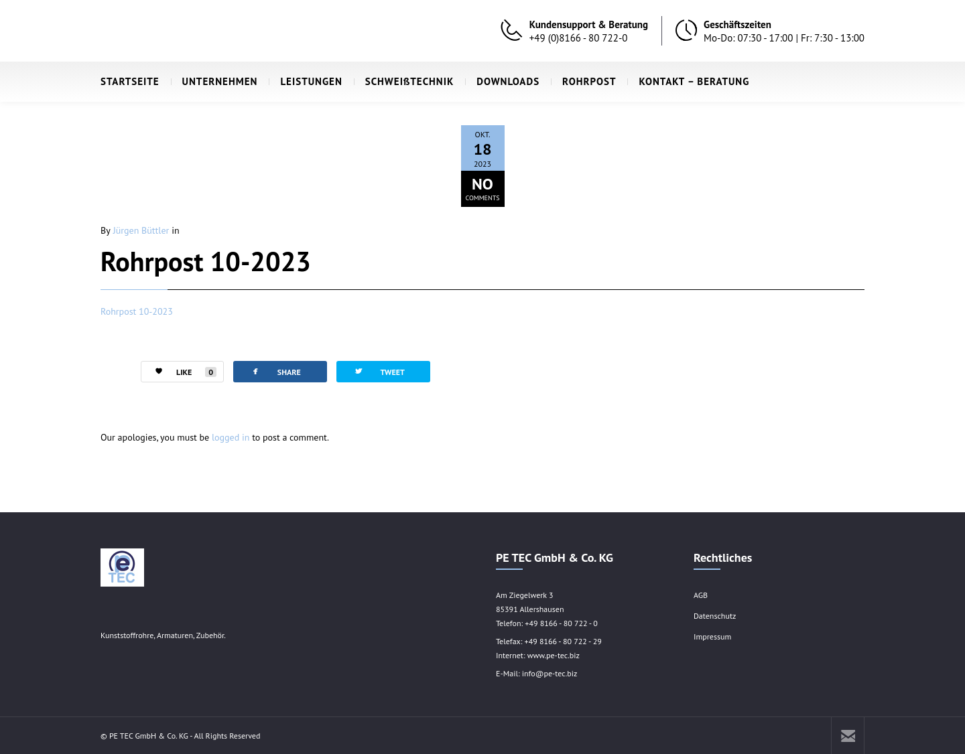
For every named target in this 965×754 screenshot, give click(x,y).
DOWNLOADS (502, 81)
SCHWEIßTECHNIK (404, 81)
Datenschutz (715, 616)
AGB (701, 595)
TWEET (379, 371)
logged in (230, 437)
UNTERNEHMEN (214, 81)
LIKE (178, 372)
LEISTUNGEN (305, 81)
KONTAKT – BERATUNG (688, 81)
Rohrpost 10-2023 (206, 261)
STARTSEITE (130, 81)
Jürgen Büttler (141, 230)
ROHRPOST (583, 81)
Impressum (712, 636)
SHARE (275, 371)
